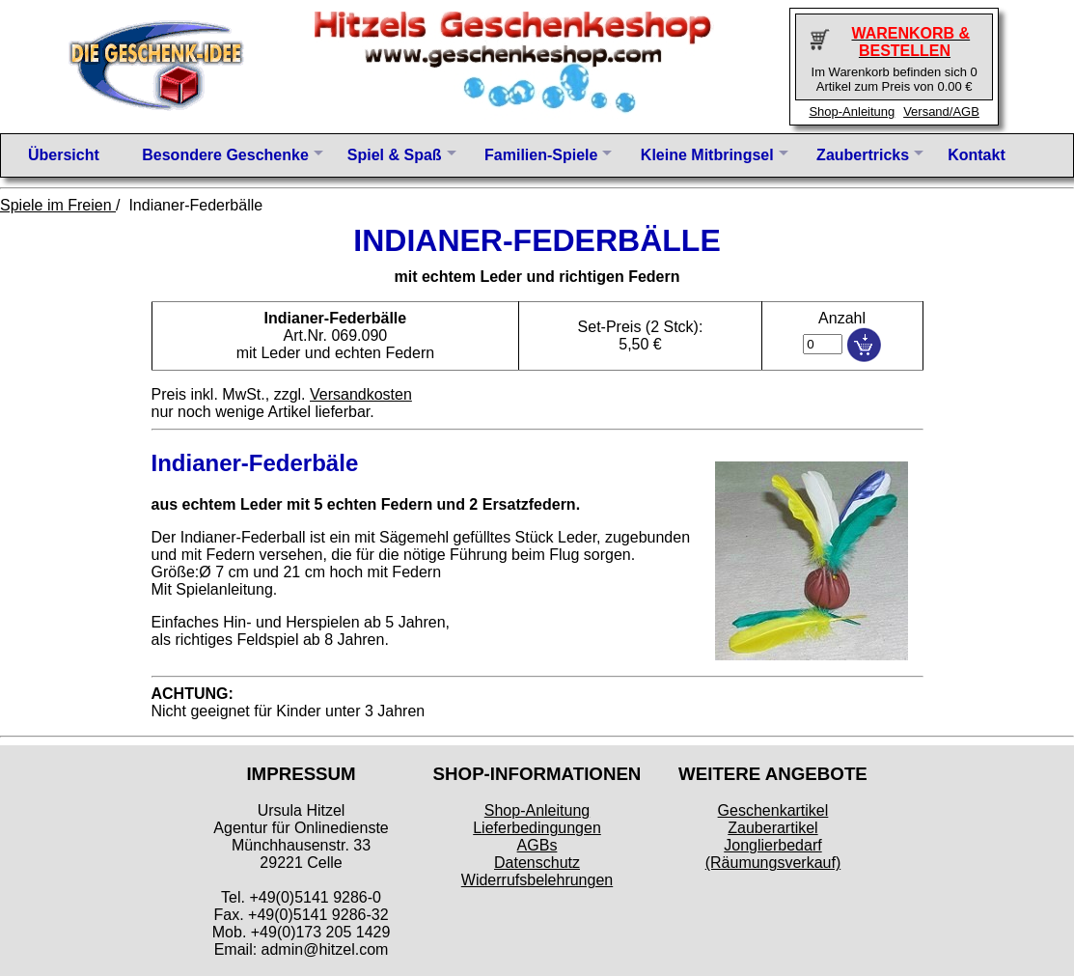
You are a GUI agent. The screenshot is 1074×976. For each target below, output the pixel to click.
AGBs (537, 845)
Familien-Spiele (540, 155)
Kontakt (976, 155)
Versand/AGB (941, 111)
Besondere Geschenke (225, 155)
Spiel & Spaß (394, 155)
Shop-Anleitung (852, 111)
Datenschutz (537, 862)
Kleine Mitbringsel (707, 155)
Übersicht (63, 155)
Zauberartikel (772, 828)
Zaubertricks (862, 155)
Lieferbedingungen (537, 828)
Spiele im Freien (58, 205)
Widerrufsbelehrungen (537, 880)
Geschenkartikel (773, 810)
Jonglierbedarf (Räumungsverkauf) (773, 854)
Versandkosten (361, 394)
